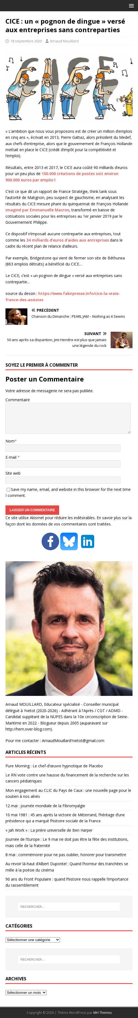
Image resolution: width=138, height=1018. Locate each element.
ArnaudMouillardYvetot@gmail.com (73, 740)
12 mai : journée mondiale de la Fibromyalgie (45, 805)
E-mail (11, 457)
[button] (130, 5)
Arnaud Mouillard (64, 40)
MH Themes (102, 1012)
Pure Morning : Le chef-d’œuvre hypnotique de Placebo (54, 765)
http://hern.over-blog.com (28, 729)
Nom (10, 441)
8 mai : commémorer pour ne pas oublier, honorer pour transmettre (65, 854)
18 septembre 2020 (26, 40)
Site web (13, 473)
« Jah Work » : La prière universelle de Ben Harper (49, 830)
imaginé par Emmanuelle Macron (37, 209)
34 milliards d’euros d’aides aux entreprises (67, 240)
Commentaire (17, 399)
